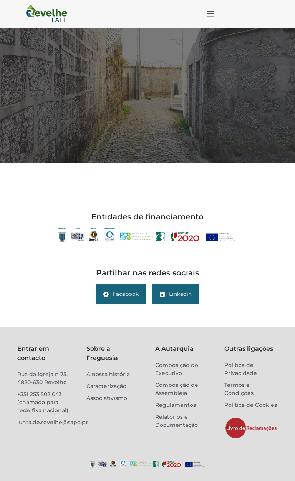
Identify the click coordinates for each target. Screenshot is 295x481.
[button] (210, 14)
